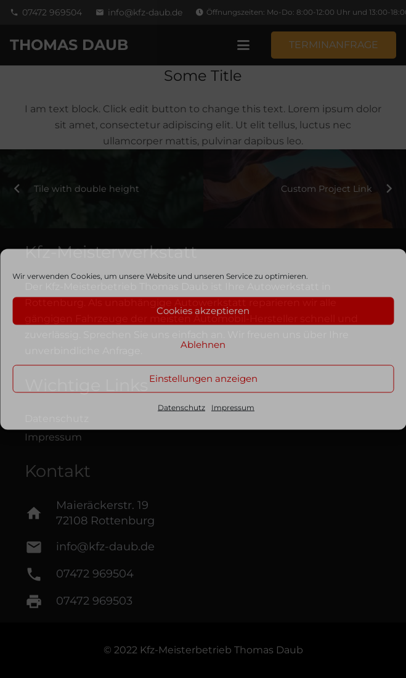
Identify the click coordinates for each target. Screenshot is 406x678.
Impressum (232, 406)
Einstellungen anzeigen (203, 378)
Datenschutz (181, 406)
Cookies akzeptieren (203, 310)
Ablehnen (203, 344)
